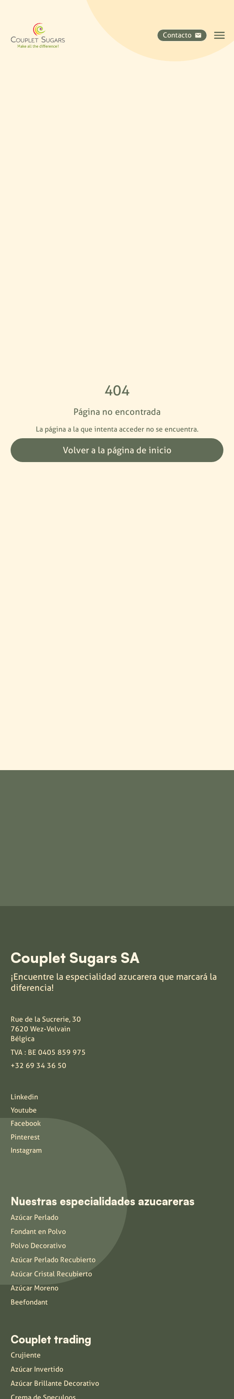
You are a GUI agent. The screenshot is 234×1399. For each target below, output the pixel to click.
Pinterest (25, 1137)
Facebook (26, 1123)
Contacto (182, 35)
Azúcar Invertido (37, 1369)
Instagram (26, 1150)
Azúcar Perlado (34, 1217)
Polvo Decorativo (38, 1245)
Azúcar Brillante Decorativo (55, 1383)
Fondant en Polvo (38, 1231)
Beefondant (29, 1302)
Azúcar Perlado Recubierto (53, 1260)
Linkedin (24, 1097)
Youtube (24, 1110)
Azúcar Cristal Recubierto (51, 1274)
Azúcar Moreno (34, 1288)
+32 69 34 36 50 (38, 1065)
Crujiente (26, 1355)
